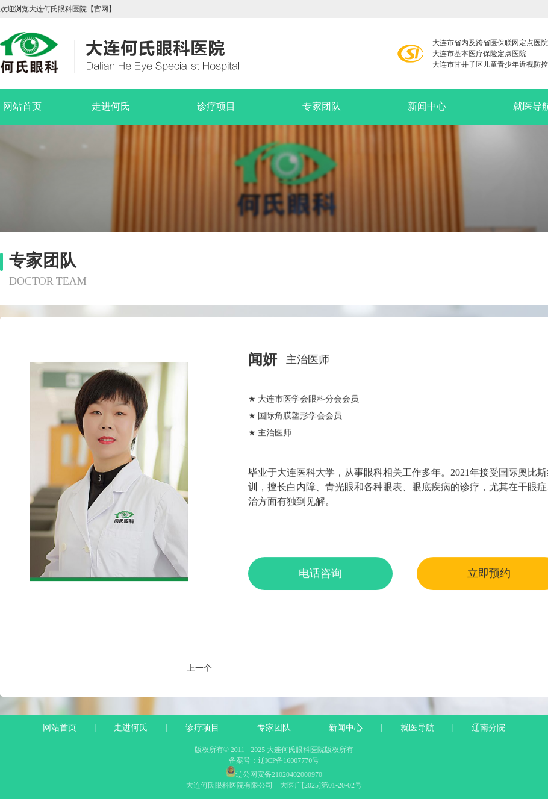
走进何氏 (111, 106)
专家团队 (321, 106)
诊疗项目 (216, 106)
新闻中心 (427, 106)
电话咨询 (320, 580)
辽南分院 (488, 728)
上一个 (199, 668)
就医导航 (417, 728)
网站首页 (22, 106)
